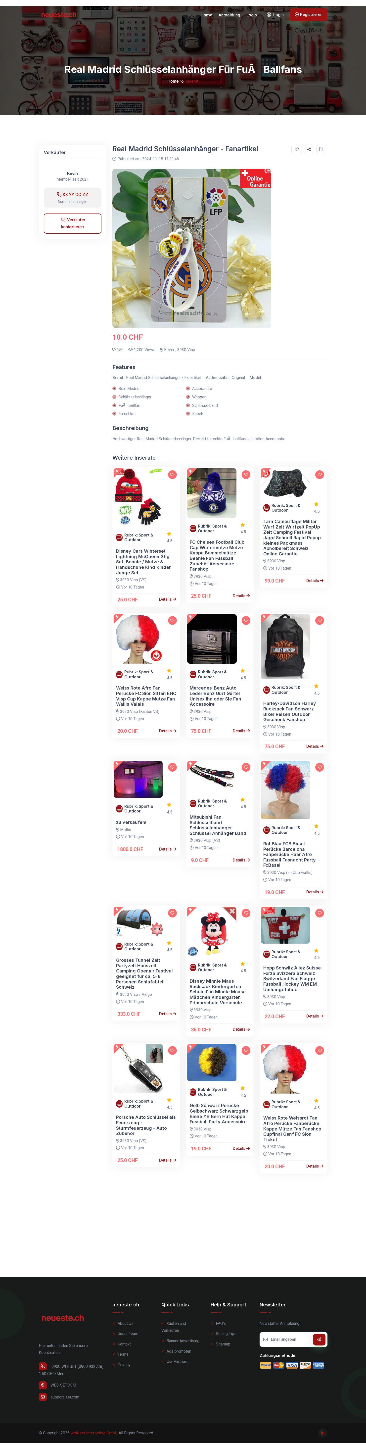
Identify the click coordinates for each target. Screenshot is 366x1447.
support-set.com (59, 1401)
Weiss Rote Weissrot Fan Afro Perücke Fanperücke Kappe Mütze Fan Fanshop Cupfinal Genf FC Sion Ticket (292, 1133)
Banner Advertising (180, 1345)
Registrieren (308, 16)
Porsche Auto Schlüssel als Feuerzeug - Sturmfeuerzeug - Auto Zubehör (146, 1129)
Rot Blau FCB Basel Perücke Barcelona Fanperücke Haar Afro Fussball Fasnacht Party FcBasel (289, 858)
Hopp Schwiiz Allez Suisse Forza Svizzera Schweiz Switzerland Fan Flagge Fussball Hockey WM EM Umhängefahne (292, 982)
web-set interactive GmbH (94, 1437)
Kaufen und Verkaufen (173, 1331)
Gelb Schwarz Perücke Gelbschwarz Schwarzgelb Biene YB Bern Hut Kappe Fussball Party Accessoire (219, 1117)
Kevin (72, 177)
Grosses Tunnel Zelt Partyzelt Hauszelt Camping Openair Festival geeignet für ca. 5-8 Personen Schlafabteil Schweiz (144, 978)
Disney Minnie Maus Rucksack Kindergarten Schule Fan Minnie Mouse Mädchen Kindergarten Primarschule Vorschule (218, 996)
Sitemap (220, 1348)
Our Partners (174, 1365)
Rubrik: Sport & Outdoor (138, 541)
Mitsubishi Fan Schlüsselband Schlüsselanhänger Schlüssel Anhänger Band (218, 829)
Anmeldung (229, 16)
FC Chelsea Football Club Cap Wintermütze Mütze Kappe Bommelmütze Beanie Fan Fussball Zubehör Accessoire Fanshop (217, 560)
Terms (120, 1358)
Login (251, 16)
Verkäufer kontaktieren (73, 227)
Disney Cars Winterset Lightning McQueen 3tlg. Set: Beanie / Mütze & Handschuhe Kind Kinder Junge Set (143, 566)
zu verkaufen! (131, 826)
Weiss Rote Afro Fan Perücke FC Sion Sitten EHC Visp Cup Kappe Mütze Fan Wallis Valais (146, 700)
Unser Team (125, 1338)
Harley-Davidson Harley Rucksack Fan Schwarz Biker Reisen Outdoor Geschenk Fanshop (289, 715)
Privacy (121, 1369)
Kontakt (121, 1348)
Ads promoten (176, 1355)
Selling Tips (223, 1338)
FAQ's (218, 1327)
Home (206, 16)
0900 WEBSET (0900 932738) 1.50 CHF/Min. (71, 1373)
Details (167, 603)
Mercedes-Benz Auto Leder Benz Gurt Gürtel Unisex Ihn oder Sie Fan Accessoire (215, 700)
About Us (123, 1327)
